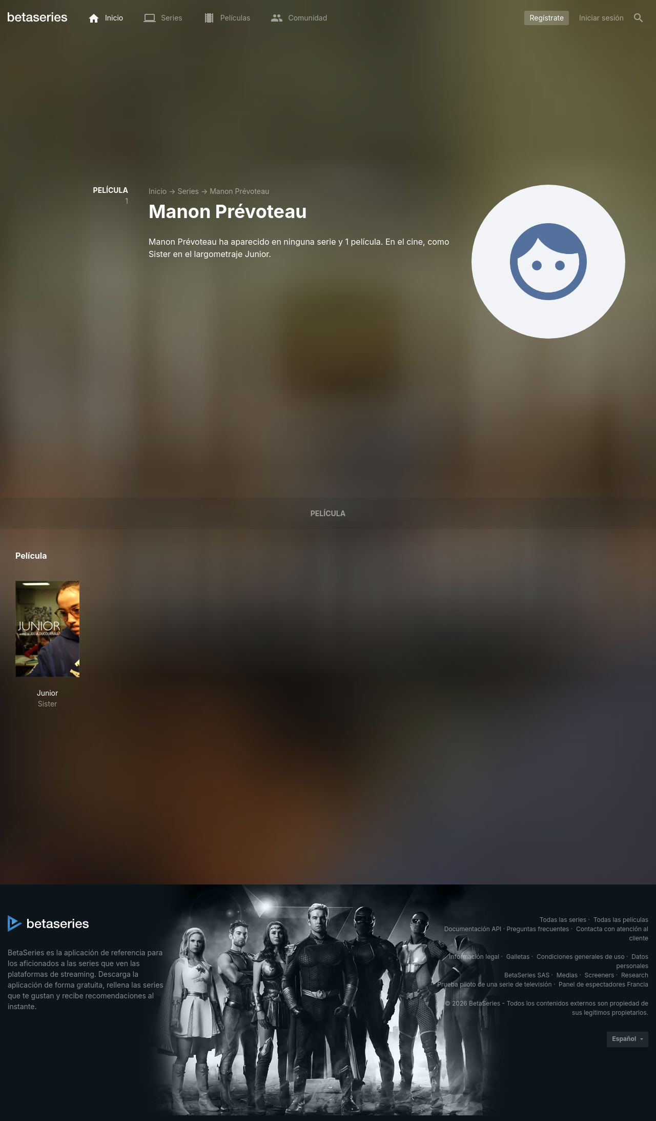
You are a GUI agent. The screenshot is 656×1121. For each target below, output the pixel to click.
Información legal (474, 956)
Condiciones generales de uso (581, 956)
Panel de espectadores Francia (603, 984)
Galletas (518, 956)
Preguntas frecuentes (538, 929)
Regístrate (546, 17)
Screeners (599, 975)
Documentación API (473, 929)
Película (328, 513)
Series (188, 191)
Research (634, 975)
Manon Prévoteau (239, 191)
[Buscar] (638, 18)
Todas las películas (620, 919)
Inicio (158, 191)
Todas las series (563, 919)
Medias (567, 975)
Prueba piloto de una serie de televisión (494, 984)
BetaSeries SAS (526, 975)
